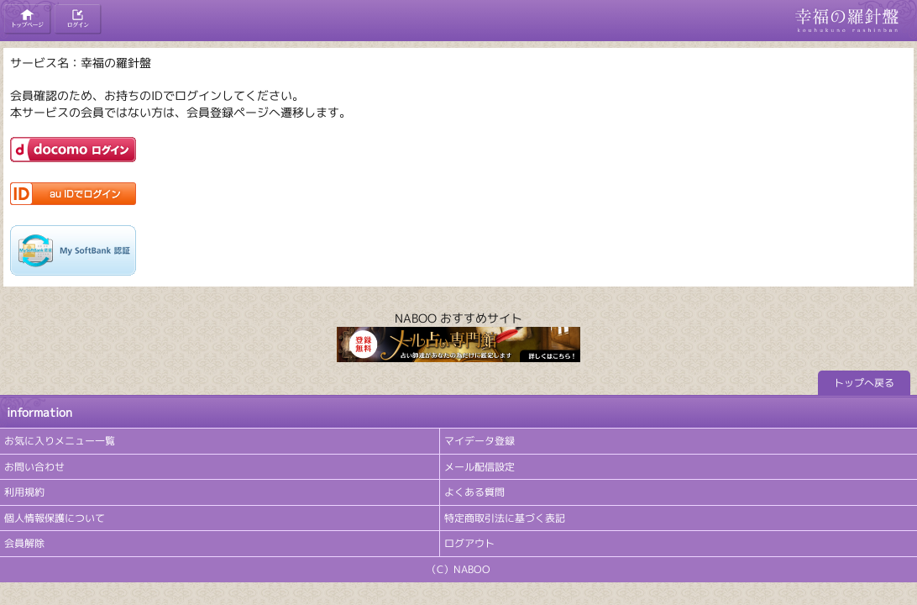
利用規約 (24, 492)
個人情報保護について (54, 518)
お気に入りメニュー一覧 (59, 441)
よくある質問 (474, 492)
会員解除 (24, 543)
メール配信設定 (479, 467)
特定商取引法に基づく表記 (504, 518)
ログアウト (469, 543)
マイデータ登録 (479, 441)
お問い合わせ (34, 467)
